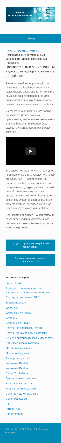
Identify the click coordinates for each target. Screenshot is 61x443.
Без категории (14, 413)
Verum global (13, 283)
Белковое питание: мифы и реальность (30, 260)
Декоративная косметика (21, 378)
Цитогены (11, 317)
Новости (21, 51)
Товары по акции (16, 302)
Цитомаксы (12, 307)
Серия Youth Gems (17, 373)
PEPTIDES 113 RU (29, 429)
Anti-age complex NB (18, 358)
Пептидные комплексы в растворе (26, 333)
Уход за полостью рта (19, 383)
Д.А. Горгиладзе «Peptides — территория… (30, 245)
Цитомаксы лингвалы (19, 312)
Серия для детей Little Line (22, 393)
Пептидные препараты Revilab (24, 327)
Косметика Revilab (17, 363)
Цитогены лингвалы (18, 322)
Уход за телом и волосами (21, 388)
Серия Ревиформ (16, 398)
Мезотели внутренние (19, 348)
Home (9, 51)
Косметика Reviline (17, 368)
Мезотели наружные (18, 353)
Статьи (32, 51)
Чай (8, 403)
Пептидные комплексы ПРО (23, 297)
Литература (13, 408)
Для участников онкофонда (22, 343)
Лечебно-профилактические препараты (29, 338)
